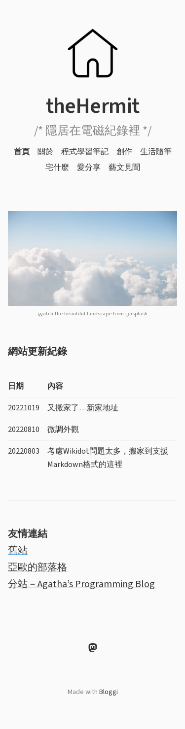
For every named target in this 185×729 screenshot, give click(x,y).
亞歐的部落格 (37, 567)
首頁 (22, 151)
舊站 (18, 551)
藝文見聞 (124, 167)
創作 (124, 151)
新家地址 (102, 407)
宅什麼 (57, 167)
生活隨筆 (156, 151)
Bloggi (108, 692)
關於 (45, 151)
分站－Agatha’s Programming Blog (81, 584)
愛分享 (89, 167)
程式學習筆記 (85, 151)
